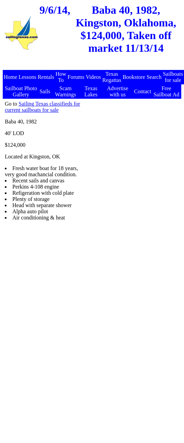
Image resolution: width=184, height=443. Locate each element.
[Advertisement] (114, 165)
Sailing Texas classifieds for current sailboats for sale (42, 107)
